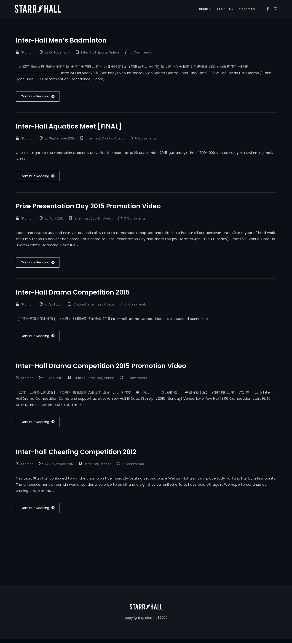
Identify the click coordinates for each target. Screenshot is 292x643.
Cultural (79, 307)
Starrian (27, 53)
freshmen (247, 9)
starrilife (224, 9)
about (204, 9)
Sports (102, 53)
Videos (114, 53)
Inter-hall (88, 53)
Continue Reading (38, 97)
